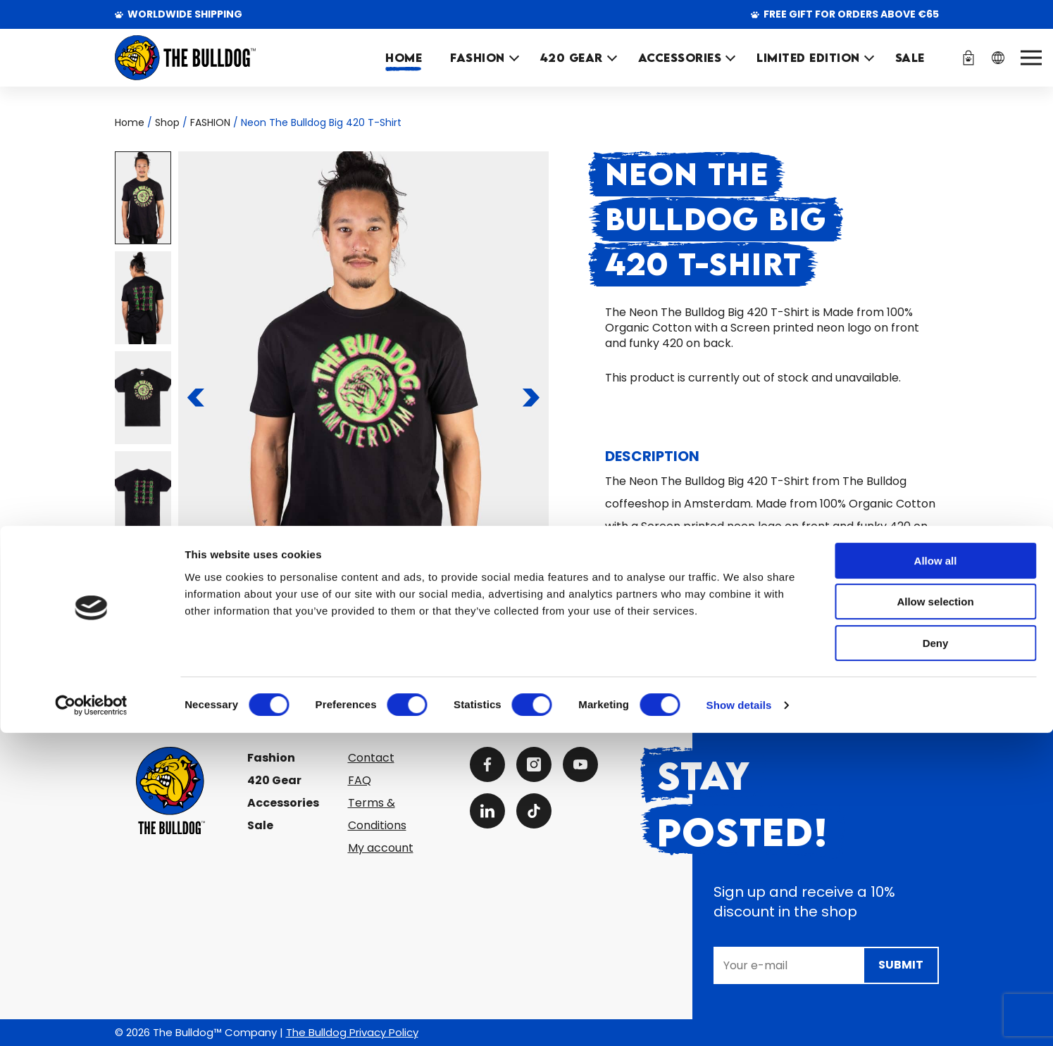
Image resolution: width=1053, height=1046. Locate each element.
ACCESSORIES (680, 58)
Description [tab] (652, 456)
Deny (936, 956)
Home (403, 58)
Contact (371, 758)
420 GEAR (571, 58)
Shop (167, 122)
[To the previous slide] (195, 398)
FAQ (359, 780)
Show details (739, 1018)
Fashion (271, 758)
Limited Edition (808, 58)
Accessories (283, 803)
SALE (910, 58)
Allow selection (935, 915)
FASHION (477, 58)
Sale (260, 825)
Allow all (935, 874)
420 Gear (274, 780)
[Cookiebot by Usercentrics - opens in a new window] (91, 1018)
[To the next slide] (531, 398)
